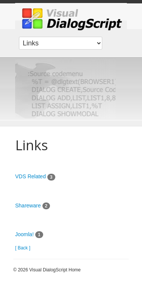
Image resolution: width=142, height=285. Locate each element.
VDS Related (31, 176)
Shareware (28, 205)
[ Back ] (22, 248)
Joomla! (24, 234)
